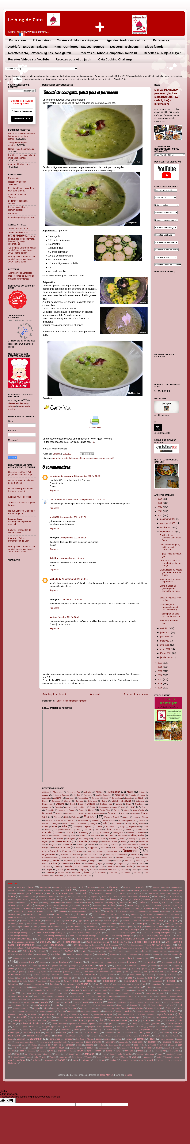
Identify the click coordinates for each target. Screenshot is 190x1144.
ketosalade (13, 984)
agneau (73, 887)
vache (135, 1057)
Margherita (114, 993)
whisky (133, 1060)
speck (81, 1048)
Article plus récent (54, 694)
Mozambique (99, 838)
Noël (36, 1005)
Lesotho (87, 829)
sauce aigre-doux (167, 1039)
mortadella (130, 999)
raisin (52, 1029)
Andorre (142, 792)
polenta (124, 1024)
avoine (85, 893)
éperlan (80, 954)
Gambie (136, 817)
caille (131, 905)
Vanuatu (93, 870)
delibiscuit (41, 951)
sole (14, 1048)
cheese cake (14, 914)
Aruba (142, 795)
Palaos (91, 844)
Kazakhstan (111, 826)
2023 (160, 511)
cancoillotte (62, 908)
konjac (105, 984)
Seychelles (68, 860)
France (89, 817)
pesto (150, 1017)
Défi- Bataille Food (70, 929)
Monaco (60, 838)
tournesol (150, 1054)
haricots (173, 971)
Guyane (45, 823)
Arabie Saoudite (103, 795)
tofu (64, 1054)
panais (51, 1011)
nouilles (144, 1005)
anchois (175, 887)
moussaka (167, 999)
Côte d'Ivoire (138, 810)
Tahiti (132, 863)
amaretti (156, 887)
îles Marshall (84, 875)
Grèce (70, 820)
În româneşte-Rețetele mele (21, 217)
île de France (57, 875)
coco (92, 917)
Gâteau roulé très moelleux (21, 149)
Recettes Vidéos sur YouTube (29, 59)
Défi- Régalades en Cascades (86, 945)
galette (43, 965)
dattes (161, 927)
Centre (92, 807)
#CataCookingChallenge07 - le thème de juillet (21, 489)
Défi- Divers (177, 939)
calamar (157, 905)
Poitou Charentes (118, 847)
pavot (58, 1017)
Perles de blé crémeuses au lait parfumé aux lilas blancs (21, 136)
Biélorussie (92, 801)
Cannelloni (106, 908)
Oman (132, 841)
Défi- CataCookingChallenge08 (51, 936)
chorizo (112, 914)
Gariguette (75, 966)
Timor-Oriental (82, 866)
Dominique (69, 813)
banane (11, 896)
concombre (157, 917)
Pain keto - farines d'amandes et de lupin (18, 539)
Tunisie (128, 866)
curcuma (122, 927)
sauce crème (110, 1042)
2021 (160, 663)
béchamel (82, 896)
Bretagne (60, 804)
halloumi (153, 972)
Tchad (56, 866)
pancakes (72, 1011)
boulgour (47, 902)
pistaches (63, 1020)
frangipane (111, 962)
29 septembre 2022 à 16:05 (73, 538)
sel (49, 1045)
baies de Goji (153, 893)
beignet (94, 896)
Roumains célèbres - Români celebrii (18, 208)
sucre (177, 1048)
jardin (14, 981)
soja (180, 1045)
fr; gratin (22, 962)
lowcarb (97, 990)
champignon (94, 911)
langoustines (156, 984)
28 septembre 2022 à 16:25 (87, 476)
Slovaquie (106, 860)
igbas (110, 974)
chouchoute (162, 914)
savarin (24, 1045)
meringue (113, 996)
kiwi (97, 984)
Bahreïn (105, 798)
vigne (96, 1060)
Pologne (134, 847)
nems (158, 1002)
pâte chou (152, 1014)
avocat (74, 893)
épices (89, 954)
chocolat (80, 914)
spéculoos (103, 1048)
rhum (37, 1032)
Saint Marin (66, 858)
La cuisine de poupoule (61, 476)
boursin (70, 902)
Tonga (101, 866)
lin (58, 990)
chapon (131, 911)
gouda (103, 969)
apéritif (67, 890)
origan (100, 1008)
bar (34, 896)
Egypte (80, 813)
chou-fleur (147, 914)
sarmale (128, 1039)
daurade (170, 927)
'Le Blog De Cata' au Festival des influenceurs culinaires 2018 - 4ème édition (22, 250)
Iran (133, 823)
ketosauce (27, 984)
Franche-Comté (111, 817)
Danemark (47, 813)
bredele (79, 902)
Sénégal (109, 863)
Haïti (72, 823)
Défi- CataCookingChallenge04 (86, 932)
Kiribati (145, 826)
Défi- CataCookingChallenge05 (122, 932)
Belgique (139, 798)
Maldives (56, 835)
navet (139, 1002)
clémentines (72, 918)
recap (98, 1029)
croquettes (24, 927)
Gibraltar (48, 820)
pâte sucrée (37, 1017)
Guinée (95, 820)
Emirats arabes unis (95, 813)
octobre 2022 (166, 527)
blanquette (77, 899)
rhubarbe (27, 1032)
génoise (163, 965)
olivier (46, 1008)
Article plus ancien (135, 694)
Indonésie (116, 823)
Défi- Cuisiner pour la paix (92, 938)
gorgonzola (92, 969)
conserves (35, 920)
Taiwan (141, 863)
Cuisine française (56, 927)
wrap (141, 1060)
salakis (158, 1036)
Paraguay (46, 847)
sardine (107, 1039)
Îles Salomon (46, 978)
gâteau (103, 965)
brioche (141, 902)
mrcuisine (57, 1002)
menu (92, 996)
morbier (110, 999)
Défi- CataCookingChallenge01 (158, 929)
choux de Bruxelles (16, 918)
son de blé (33, 1048)
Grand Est (60, 820)
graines (122, 969)
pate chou (141, 1014)
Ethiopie (57, 817)
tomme (104, 1054)
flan (130, 958)
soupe (103, 458)
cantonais (116, 908)
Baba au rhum (111, 893)
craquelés (51, 924)
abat (10, 887)
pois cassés (169, 1020)
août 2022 (165, 628)
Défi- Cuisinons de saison (129, 938)
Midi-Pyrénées (137, 835)
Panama (114, 844)
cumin (104, 927)
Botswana (140, 801)
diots (93, 951)
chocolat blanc (99, 914)
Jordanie (98, 826)
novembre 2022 (168, 523)
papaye (118, 1011)
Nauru (122, 838)
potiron (67, 1026)
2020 (160, 667)
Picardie (104, 847)
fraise (31, 962)
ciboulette (42, 918)
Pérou (80, 851)
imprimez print (95, 427)
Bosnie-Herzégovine (121, 801)
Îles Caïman (125, 873)
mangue (88, 993)
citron (59, 917)
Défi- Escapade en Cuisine (23, 942)
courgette (56, 458)
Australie (46, 798)
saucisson (167, 1042)
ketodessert (109, 980)
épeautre (70, 954)
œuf (180, 1005)
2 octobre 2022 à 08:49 (68, 617)
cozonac (11, 924)
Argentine (119, 795)
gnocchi (72, 969)
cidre (51, 918)
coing (114, 918)
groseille (31, 972)
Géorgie (55, 823)
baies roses (165, 893)
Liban (108, 829)
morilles (119, 999)
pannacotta (96, 1011)
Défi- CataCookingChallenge (125, 929)
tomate (79, 1054)
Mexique (108, 835)
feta (49, 958)
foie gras (158, 958)
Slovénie (118, 860)
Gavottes (143, 966)
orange (74, 1008)
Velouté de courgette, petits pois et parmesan (170, 547)
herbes (36, 975)
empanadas (174, 951)
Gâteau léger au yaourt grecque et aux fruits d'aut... (171, 572)
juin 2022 (165, 636)
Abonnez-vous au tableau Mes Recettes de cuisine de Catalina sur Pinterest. (21, 276)
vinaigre (113, 1060)
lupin (105, 990)
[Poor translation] (11, 1100)
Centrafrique (80, 807)
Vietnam (124, 869)
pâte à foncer (129, 1014)
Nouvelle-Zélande (109, 841)
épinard (101, 954)
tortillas (129, 1054)
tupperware (64, 1057)
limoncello (38, 990)
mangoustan (77, 993)
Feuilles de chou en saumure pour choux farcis (170, 538)
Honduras (82, 823)
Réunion (135, 854)
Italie (64, 826)
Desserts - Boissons (124, 46)
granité (144, 969)
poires (157, 1020)
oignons (24, 1008)
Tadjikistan (121, 863)
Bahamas (95, 798)
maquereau (101, 993)
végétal (21, 1059)
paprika (163, 1011)
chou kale (135, 914)
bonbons (136, 899)
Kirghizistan (134, 826)
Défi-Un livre (28, 951)
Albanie (88, 792)
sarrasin (141, 1039)
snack (172, 1045)
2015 (160, 688)
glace (61, 968)
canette (83, 908)
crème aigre (75, 924)
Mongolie (71, 838)
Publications (18, 40)
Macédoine (104, 832)
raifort (44, 1029)
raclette (26, 1029)
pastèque (75, 1014)
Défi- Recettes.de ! (54, 944)
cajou (138, 905)
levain (139, 987)
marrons (160, 993)
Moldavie (46, 838)
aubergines (25, 893)
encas (10, 954)
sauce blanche (45, 1042)
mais (13, 993)
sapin (98, 1039)
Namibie (112, 838)
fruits (179, 962)
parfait (21, 1014)
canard (49, 908)
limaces (20, 990)
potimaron (56, 1026)
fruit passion (167, 962)
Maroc (83, 835)
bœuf (102, 899)
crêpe (143, 923)
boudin (23, 902)
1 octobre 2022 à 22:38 (71, 599)
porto (25, 1027)
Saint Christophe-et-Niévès (76, 1036)
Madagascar (118, 832)
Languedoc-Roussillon (63, 829)
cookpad (68, 920)
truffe (36, 1057)
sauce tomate (138, 1042)
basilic (61, 896)
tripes (29, 1057)
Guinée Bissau (108, 820)
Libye (128, 829)
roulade (165, 1032)
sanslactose (55, 1039)
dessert (69, 950)
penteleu (107, 1017)
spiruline (113, 1048)
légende (68, 987)
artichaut (146, 890)
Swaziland (89, 863)
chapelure (122, 911)
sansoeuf (69, 1039)
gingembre (41, 969)
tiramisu (47, 1054)
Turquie (48, 869)
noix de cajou (69, 1005)
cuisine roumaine (74, 927)
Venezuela (112, 869)
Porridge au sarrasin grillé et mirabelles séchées (21, 156)
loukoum (86, 990)
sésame (89, 1045)
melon (71, 996)
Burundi (119, 804)
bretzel (122, 902)
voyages (124, 1060)
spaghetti (72, 1048)
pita (73, 1020)
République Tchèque (93, 854)
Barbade (128, 798)
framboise (63, 962)
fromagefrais (150, 962)
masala (11, 996)
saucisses (152, 1042)
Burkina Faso (106, 804)
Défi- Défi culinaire (159, 939)
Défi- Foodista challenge (68, 942)
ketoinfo (145, 981)
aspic (14, 893)
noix (57, 1005)
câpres (136, 908)
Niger (143, 839)
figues (96, 958)
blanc (65, 899)
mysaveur (97, 1002)
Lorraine (69, 832)
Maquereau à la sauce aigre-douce (170, 580)
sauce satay (124, 1042)
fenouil (41, 958)
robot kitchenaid (91, 1032)
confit (176, 918)
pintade (53, 1020)
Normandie (81, 841)
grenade (175, 969)
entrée (56, 954)
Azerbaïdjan (83, 798)
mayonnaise (59, 996)
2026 (160, 499)
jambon (151, 978)
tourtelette (170, 1054)
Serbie (56, 860)
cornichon (107, 921)
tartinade (129, 1051)
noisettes (45, 1005)
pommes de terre (174, 1023)
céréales (39, 911)
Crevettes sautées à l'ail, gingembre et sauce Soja (20, 473)
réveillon (176, 1030)
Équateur (76, 872)
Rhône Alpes (112, 851)
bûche (29, 905)
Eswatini (134, 813)
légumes (84, 458)
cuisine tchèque (92, 927)
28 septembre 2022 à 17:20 (92, 499)
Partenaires (161, 40)
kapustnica (42, 981)
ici (93, 442)
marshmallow (174, 993)
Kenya (122, 826)
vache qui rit (148, 1057)
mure (77, 1002)
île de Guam (71, 875)
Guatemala (83, 820)
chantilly (109, 911)
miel (13, 999)
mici (142, 996)
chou (123, 914)
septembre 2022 (168, 531)
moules (156, 999)
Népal (123, 841)
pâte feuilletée (165, 1014)
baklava (176, 893)
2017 (160, 679)
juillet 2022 (165, 632)
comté (145, 918)
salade (145, 1035)
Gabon (126, 817)
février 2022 (166, 653)
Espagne (111, 813)
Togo (93, 866)
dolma (109, 951)
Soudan (139, 860)
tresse (179, 1054)
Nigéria (45, 841)
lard (26, 987)
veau (10, 1060)
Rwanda (76, 854)
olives (36, 1008)
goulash (113, 969)
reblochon (88, 1029)
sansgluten (36, 1038)
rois (118, 1032)
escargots (133, 954)
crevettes (155, 923)
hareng (163, 972)
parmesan (32, 1014)
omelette (63, 1008)
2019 (160, 671)
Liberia (119, 829)
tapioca (109, 1051)
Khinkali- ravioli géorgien (19, 497)
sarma (118, 1039)
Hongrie (93, 823)
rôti (155, 1032)
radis (35, 1029)
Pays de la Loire (62, 847)
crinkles (167, 924)
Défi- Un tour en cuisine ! (159, 945)
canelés (74, 908)
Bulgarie (91, 804)
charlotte (141, 911)
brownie (11, 905)
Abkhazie (45, 792)
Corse (81, 810)
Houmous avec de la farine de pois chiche (21, 481)
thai (164, 1051)
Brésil (80, 804)
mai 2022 (165, 641)
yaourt (150, 1060)
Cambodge (140, 804)
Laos (78, 829)
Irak (126, 823)
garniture (87, 965)
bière (33, 899)
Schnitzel (33, 1045)
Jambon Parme (166, 978)
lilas (12, 990)
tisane (58, 1054)
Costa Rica (105, 810)
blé (87, 899)
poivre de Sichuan (98, 1024)
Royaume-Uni (48, 854)
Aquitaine (88, 795)
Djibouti (59, 813)
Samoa (129, 858)
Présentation (42, 40)
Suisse (53, 863)
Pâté (119, 1014)
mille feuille (23, 999)
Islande (45, 826)
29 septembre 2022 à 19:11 (75, 579)
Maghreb (130, 832)
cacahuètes (109, 905)
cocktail (83, 918)
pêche (96, 1017)
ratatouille (65, 1029)
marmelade (126, 993)
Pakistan (80, 844)
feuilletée (60, 958)
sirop (136, 1045)
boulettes (35, 902)
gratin (153, 968)
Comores (61, 810)
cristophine (178, 924)
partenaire (48, 1014)
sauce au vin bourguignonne (25, 1042)
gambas (55, 966)
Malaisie (141, 832)
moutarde (16, 1002)
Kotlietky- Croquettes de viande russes (19, 531)
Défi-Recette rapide (154, 948)
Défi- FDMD (46, 942)
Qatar (89, 851)
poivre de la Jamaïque (78, 1024)
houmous (77, 975)
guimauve (66, 972)
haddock (137, 972)
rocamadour (109, 1032)
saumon (178, 1042)
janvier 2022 (166, 657)
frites (122, 962)
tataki (149, 1051)
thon (17, 1054)
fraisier (53, 962)
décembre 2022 (168, 519)
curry (139, 926)
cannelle (93, 908)
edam (137, 951)
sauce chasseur (77, 1042)
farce (33, 958)
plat (101, 1020)
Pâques (173, 1011)
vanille (158, 1057)
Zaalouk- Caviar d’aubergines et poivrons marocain (19, 522)
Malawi (45, 835)
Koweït (48, 829)
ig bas (102, 975)
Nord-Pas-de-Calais (61, 841)
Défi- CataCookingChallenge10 (118, 936)
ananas (165, 887)
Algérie (99, 792)
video (75, 1060)
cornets (98, 921)
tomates (89, 1053)
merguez (101, 996)
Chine (132, 806)
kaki (32, 981)
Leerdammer (56, 987)
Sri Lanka (122, 1048)
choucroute (175, 915)
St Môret (147, 1048)
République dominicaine (116, 854)
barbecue (52, 896)
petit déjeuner (161, 1017)
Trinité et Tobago (114, 866)
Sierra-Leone (81, 860)
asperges (178, 890)
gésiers (11, 969)
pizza (80, 1020)
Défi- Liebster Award (121, 942)
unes (116, 1057)
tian (25, 1054)
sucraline (168, 1048)
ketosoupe (74, 458)
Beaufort (71, 896)
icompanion (89, 974)
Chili (123, 807)
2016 (160, 683)
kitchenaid (82, 983)
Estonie (124, 813)
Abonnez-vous (22, 118)
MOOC (100, 999)
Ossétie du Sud (112, 1008)
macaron (140, 990)
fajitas (25, 958)
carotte (156, 908)
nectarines (149, 1002)
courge (160, 920)
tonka (120, 1054)
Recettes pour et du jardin (74, 59)
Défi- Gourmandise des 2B (97, 942)
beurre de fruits (172, 896)
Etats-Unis (177, 954)
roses (148, 1032)
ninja (27, 1005)
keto (66, 458)
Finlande (75, 817)
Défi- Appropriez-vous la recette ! (40, 929)
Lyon (94, 832)
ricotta (63, 1032)
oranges (83, 1008)
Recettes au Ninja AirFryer (162, 53)
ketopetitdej (157, 981)
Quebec (99, 851)
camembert (15, 908)
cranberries (39, 924)
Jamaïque (77, 826)
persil (139, 1017)
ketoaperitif (91, 981)
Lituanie (58, 832)
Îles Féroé (137, 873)
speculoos (91, 1048)
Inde (105, 823)
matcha (36, 996)
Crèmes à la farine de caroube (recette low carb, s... (170, 563)
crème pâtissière (127, 923)
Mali (65, 835)
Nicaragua (133, 839)
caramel (146, 908)
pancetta (84, 1011)
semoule (57, 1045)
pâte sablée (21, 1017)
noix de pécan (86, 1005)
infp (82, 978)
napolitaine (121, 1002)
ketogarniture (130, 981)
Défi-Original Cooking (102, 948)
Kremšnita (125, 984)
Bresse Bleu (99, 902)
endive (29, 954)
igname (124, 975)
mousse (178, 999)
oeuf (171, 1005)
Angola (45, 795)
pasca (63, 1014)
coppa (79, 921)
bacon (122, 893)
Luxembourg (82, 832)
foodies (170, 958)
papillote (128, 1011)
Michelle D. (55, 579)
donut (129, 951)
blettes (94, 899)
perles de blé (119, 1017)
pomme (146, 1024)
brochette (154, 902)
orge (93, 1008)
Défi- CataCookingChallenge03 (51, 932)
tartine (140, 1051)
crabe (21, 924)
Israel (54, 826)
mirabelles (35, 999)
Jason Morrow (106, 1075)
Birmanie (79, 801)
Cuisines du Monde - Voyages (78, 40)
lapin (19, 987)
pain (159, 1008)
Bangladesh (116, 798)
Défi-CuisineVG (82, 948)
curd (131, 927)
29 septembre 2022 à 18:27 (72, 558)
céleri (179, 908)
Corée (91, 810)
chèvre (28, 914)
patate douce (99, 1014)
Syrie (100, 863)
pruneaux (120, 1027)
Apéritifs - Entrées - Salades (28, 46)
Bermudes (56, 801)
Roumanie (130, 851)
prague (91, 1027)
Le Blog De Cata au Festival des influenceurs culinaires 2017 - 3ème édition (21, 259)
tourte (160, 1054)
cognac (105, 918)
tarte (118, 1051)
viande (61, 1059)
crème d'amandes (108, 924)
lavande (46, 987)
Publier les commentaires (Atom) (71, 701)
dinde (83, 951)
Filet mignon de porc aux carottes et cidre (170, 615)
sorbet (42, 1048)
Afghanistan (58, 792)
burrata (65, 905)
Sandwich (21, 1039)
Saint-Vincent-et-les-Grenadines (86, 858)
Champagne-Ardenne (108, 807)
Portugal (54, 851)
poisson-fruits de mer (32, 1023)
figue (87, 958)
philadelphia (18, 1020)
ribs (54, 1032)
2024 (160, 507)
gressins (11, 972)
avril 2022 (165, 645)
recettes (109, 1029)
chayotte (164, 911)
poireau (146, 1020)
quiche (179, 1026)
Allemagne (114, 791)
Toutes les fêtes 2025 (18, 232)
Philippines (92, 847)
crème (62, 923)
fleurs (139, 958)
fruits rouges (21, 965)
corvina (126, 921)
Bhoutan (67, 801)
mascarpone (23, 996)
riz (73, 1032)
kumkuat (135, 984)
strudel (159, 1048)
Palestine (103, 844)
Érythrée (87, 872)
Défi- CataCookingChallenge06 (157, 932)
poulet (79, 1026)
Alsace (130, 792)
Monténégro (84, 838)
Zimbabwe (49, 872)
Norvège (94, 841)
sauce (152, 1039)
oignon (15, 1008)
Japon (87, 826)
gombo (81, 969)
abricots (30, 887)
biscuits (53, 899)
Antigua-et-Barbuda (61, 795)
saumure (15, 1045)
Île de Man (113, 873)
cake (147, 905)
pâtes (48, 1017)
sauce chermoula (93, 1042)
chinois (67, 914)
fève (72, 958)
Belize (45, 801)
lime (28, 990)
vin (103, 1060)
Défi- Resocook (111, 945)
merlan (123, 996)
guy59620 (54, 517)
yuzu (168, 1060)
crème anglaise (90, 924)
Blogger (128, 1075)
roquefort (138, 1032)
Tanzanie (46, 866)
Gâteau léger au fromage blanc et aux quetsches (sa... (170, 607)
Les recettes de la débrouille (64, 499)
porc (15, 1026)
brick (130, 902)
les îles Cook (63, 873)
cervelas (62, 911)
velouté (110, 458)
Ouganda (53, 844)
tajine (89, 1051)
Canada (58, 807)
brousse (176, 902)
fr (62, 458)
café (122, 905)
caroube (168, 908)
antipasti (57, 890)
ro (80, 1032)
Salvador (119, 857)
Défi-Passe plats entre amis (130, 948)
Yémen (135, 869)
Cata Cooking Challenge (115, 59)
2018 (160, 675)
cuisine (43, 927)
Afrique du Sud (73, 792)
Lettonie (98, 829)
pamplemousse (27, 1011)
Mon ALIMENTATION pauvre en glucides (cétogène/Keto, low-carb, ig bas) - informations (21, 240)
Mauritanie (95, 835)
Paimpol (149, 1008)
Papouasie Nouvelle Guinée (133, 844)
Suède (76, 863)
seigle (42, 1045)
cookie (48, 921)
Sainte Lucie (107, 858)
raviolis (77, 1029)
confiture (12, 920)
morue (139, 999)
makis (23, 993)
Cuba (126, 810)
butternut (85, 905)
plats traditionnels (118, 1020)
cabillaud (97, 905)
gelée (153, 966)
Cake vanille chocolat (18, 164)
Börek (156, 899)
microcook (151, 996)
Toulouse (139, 1054)
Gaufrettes (131, 966)
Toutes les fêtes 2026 (18, 228)
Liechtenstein (140, 829)
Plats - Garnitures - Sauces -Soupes (79, 46)
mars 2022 (165, 649)
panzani (108, 1011)
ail (82, 887)
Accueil (95, 694)
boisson (114, 899)
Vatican (102, 870)
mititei (46, 999)
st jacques (134, 1048)
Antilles (77, 795)
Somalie (128, 860)
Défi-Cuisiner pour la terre (63, 948)
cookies (58, 921)
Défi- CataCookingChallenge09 (84, 936)
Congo (72, 810)
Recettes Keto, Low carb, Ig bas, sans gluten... (40, 53)
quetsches (160, 1026)
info (76, 978)
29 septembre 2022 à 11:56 (73, 517)
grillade (21, 972)
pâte (110, 1014)
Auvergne (70, 798)
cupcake (112, 927)
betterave (144, 896)
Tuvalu (60, 869)
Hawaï (64, 823)
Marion (53, 617)
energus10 (42, 954)
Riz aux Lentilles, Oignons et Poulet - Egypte (21, 512)
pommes (156, 1023)
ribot (47, 1032)
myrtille (86, 1002)
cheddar (174, 911)
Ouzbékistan (67, 844)
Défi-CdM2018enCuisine (37, 948)
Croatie (117, 810)
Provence (66, 851)
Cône (169, 918)
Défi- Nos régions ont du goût (146, 942)
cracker (29, 924)
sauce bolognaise (60, 1042)
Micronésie (122, 835)
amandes (140, 887)
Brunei (72, 804)
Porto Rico (34, 1027)
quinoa (15, 1029)
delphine (54, 558)
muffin (67, 1002)
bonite (147, 899)
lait (144, 984)
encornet (19, 954)
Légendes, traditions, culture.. (126, 40)
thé (9, 1054)
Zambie (144, 869)
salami (166, 1036)
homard (45, 975)
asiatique (164, 890)
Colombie (50, 810)
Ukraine (71, 869)
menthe (81, 996)
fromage (132, 962)
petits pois (94, 458)
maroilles (149, 993)
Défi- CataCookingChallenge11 (154, 935)
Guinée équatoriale (126, 820)
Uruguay (82, 869)
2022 (160, 515)
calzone (167, 905)
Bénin (128, 804)
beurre (157, 896)
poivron (112, 1023)
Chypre (144, 807)
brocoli (165, 902)
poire (135, 1020)
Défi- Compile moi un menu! (54, 938)
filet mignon (108, 958)
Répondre (54, 490)
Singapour (94, 860)
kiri (64, 984)
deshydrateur (54, 951)
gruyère (42, 971)
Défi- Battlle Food (96, 929)
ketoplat (170, 980)
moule (147, 999)
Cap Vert (68, 807)
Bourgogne (47, 804)
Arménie (132, 795)
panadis (42, 1011)
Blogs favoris (154, 46)
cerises (50, 911)
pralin (99, 1027)
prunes (131, 1026)
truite (44, 1057)
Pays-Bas (80, 847)
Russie (64, 854)
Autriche (57, 798)
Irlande (142, 823)
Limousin (46, 832)
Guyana (142, 820)
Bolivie (104, 801)
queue (170, 1027)
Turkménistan (142, 866)
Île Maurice (100, 872)
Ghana (145, 817)
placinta (91, 1020)
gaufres (118, 965)
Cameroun (46, 807)
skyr (143, 1045)
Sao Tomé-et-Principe (84, 1039)
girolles (52, 969)
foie (147, 958)
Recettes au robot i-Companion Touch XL (109, 53)
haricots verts (14, 974)
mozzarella (43, 1002)
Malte (73, 835)
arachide (111, 890)
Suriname (65, 863)
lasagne (35, 987)
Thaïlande (67, 866)
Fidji (66, 817)
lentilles (96, 987)
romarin (128, 1032)
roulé (174, 1032)
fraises (43, 962)
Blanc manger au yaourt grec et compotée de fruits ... (169, 590)
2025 (160, 503)
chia (39, 914)
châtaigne (153, 911)
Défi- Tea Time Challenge (133, 945)
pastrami (86, 1014)
